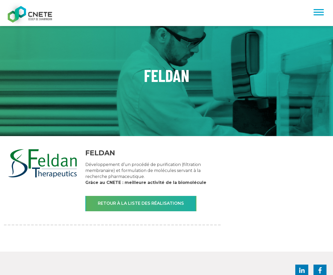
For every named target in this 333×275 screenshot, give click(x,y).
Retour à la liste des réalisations (141, 203)
